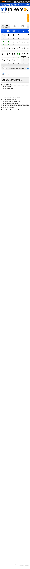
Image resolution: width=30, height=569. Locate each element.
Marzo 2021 (5, 27)
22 (8, 54)
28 (3, 35)
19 (28, 47)
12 (28, 41)
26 (28, 54)
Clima (20, 1)
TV (26, 1)
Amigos (15, 2)
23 (13, 54)
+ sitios (26, 2)
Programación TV (18, 4)
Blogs (15, 1)
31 (18, 60)
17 (18, 47)
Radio (18, 1)
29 (8, 60)
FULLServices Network (10, 564)
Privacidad (27, 565)
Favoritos (19, 2)
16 (13, 47)
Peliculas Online (4, 5)
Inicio (2, 4)
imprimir (21, 74)
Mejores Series (12, 5)
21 (3, 54)
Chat (12, 4)
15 (8, 47)
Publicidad (22, 565)
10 (18, 41)
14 (3, 47)
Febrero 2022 (5, 25)
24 (18, 54)
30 (13, 60)
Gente (29, 1)
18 (23, 47)
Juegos (23, 1)
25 (23, 54)
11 (23, 41)
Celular (23, 2)
